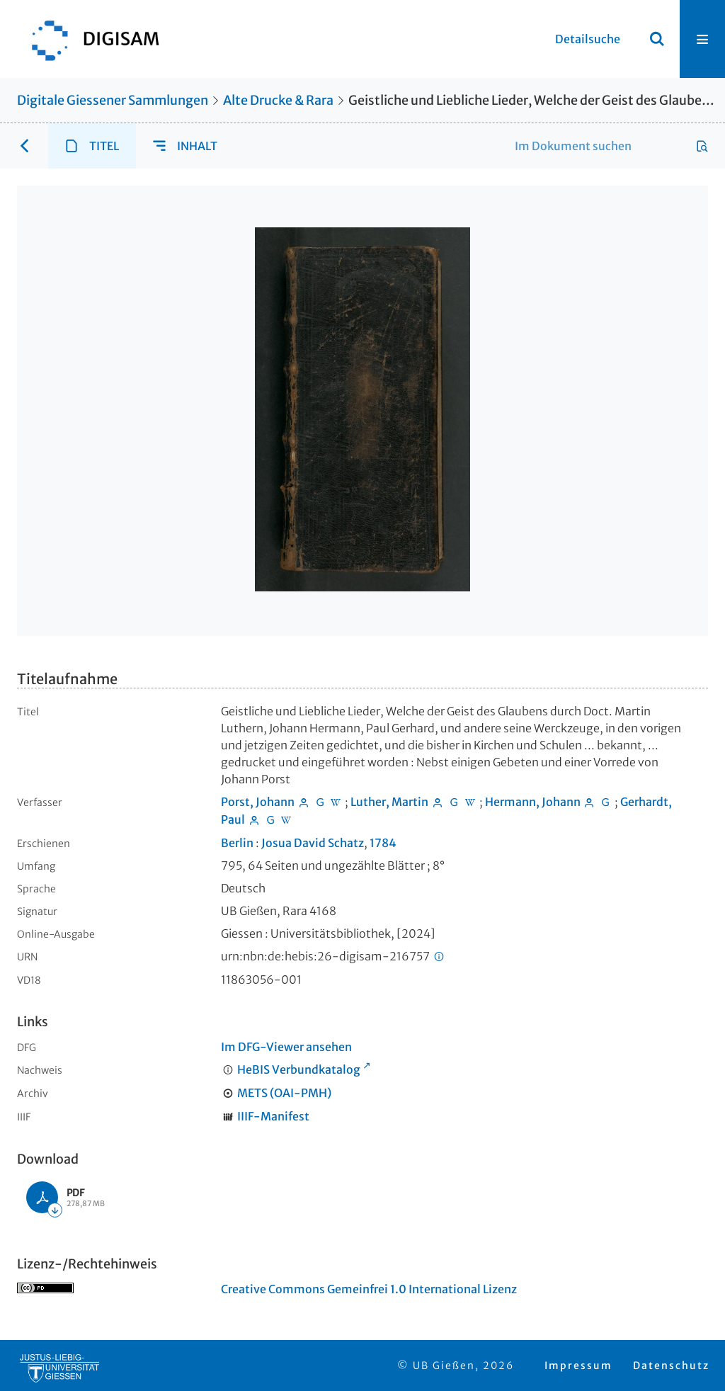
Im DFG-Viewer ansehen (286, 1047)
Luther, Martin (389, 802)
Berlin (237, 843)
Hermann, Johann (533, 802)
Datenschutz (671, 1365)
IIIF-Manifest (273, 1116)
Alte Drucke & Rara (278, 100)
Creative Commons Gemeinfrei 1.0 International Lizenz (369, 1289)
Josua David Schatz (312, 843)
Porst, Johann (258, 802)
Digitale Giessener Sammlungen (112, 100)
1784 (383, 843)
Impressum (578, 1365)
